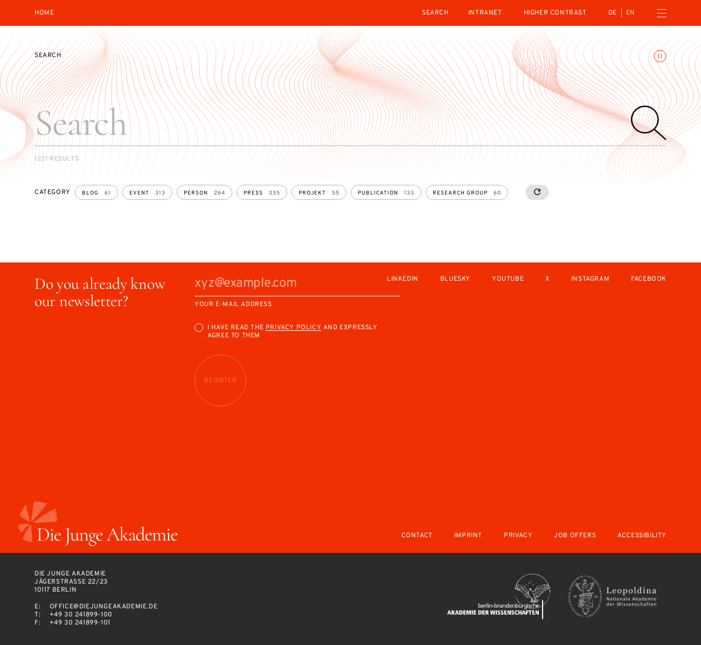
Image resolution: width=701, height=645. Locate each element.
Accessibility (642, 536)
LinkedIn (403, 279)
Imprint (468, 536)
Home (44, 13)
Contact (417, 536)
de (612, 13)
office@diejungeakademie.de (104, 606)
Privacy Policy (293, 327)
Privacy (518, 536)
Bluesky (455, 279)
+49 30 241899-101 (80, 623)
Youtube (508, 279)
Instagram (590, 279)
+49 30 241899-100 (81, 615)
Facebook (649, 279)
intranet (485, 13)
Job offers (575, 536)
